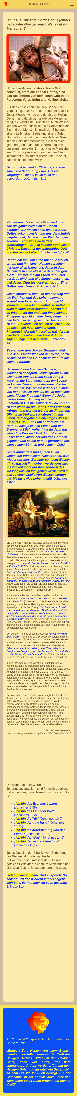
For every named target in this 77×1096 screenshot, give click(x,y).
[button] (72, 4)
